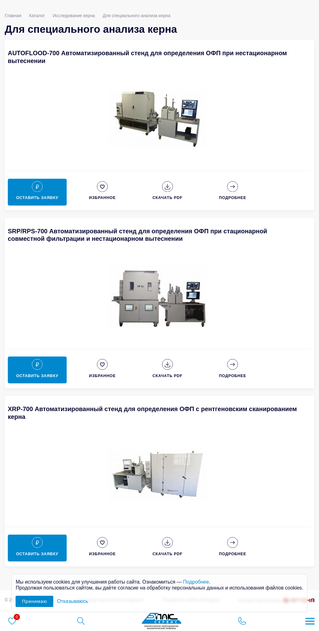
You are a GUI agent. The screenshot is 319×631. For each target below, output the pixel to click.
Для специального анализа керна (136, 15)
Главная (13, 15)
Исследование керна (74, 15)
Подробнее (196, 582)
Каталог (37, 15)
